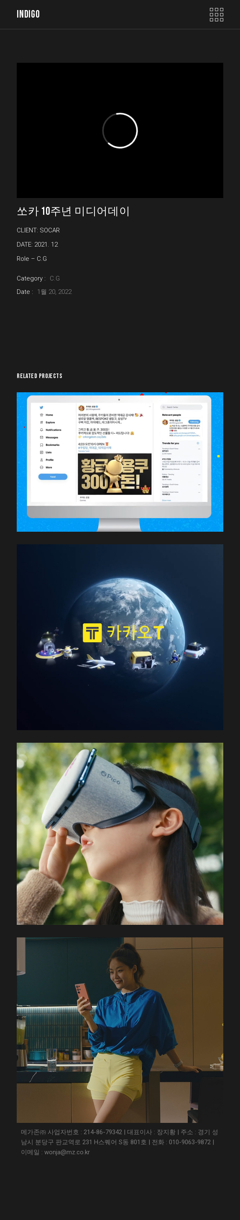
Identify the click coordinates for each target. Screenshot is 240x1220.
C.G (55, 278)
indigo (28, 14)
